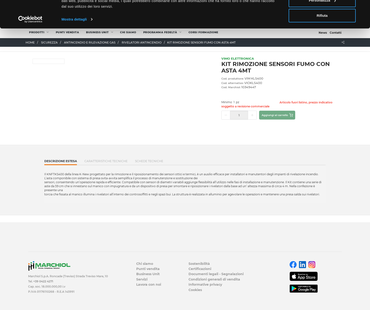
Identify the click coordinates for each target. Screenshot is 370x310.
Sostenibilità (199, 264)
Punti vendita (148, 269)
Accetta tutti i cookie (322, 12)
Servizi (141, 279)
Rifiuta (322, 43)
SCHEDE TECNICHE (149, 161)
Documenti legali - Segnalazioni (216, 274)
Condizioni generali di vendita (214, 279)
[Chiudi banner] (362, 7)
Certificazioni (200, 269)
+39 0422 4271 (43, 281)
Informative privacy (205, 284)
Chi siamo (144, 264)
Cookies (195, 290)
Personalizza (322, 28)
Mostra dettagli (74, 47)
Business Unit (148, 274)
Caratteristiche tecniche (106, 161)
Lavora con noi (148, 284)
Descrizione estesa (60, 162)
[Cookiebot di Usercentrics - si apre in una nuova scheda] (30, 46)
